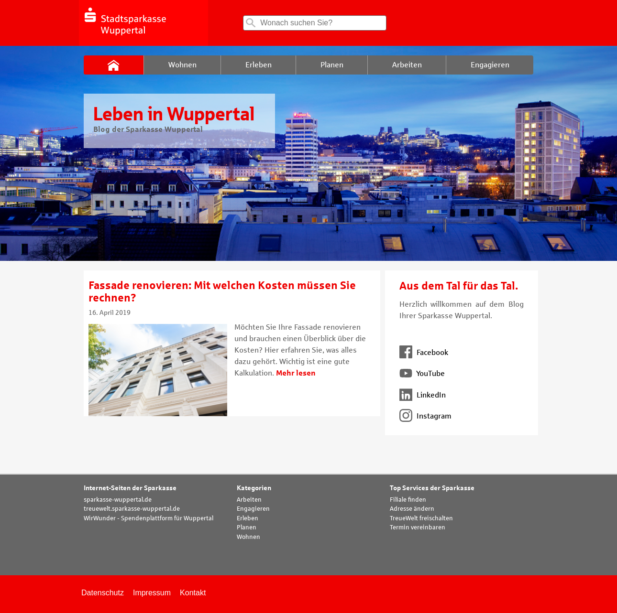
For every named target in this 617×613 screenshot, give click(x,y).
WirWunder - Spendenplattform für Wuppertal (148, 518)
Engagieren (253, 508)
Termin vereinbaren (417, 527)
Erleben (247, 518)
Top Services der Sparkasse (432, 488)
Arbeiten (249, 499)
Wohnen (248, 537)
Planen (246, 527)
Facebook (423, 352)
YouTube (422, 373)
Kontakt (193, 593)
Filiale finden (408, 499)
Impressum (152, 593)
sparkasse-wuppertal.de (118, 499)
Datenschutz (102, 593)
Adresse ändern (412, 508)
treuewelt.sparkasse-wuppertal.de (132, 508)
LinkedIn (422, 395)
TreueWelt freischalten (421, 518)
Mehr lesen (296, 373)
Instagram (425, 416)
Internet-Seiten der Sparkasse (130, 488)
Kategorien (254, 488)
